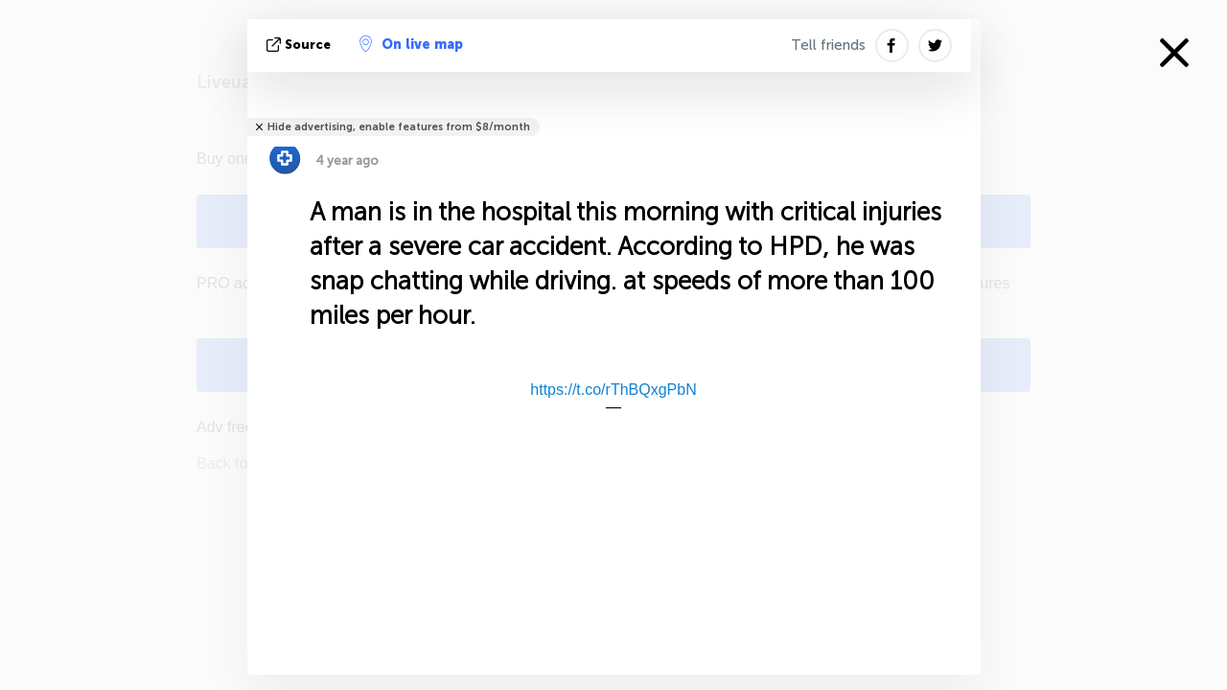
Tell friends (828, 45)
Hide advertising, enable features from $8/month (398, 127)
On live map (411, 44)
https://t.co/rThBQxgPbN (613, 389)
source (300, 44)
